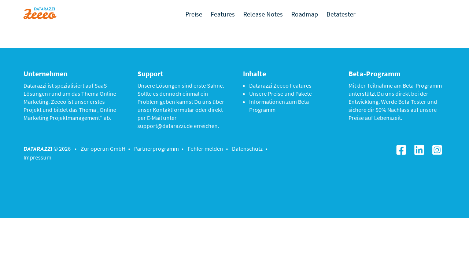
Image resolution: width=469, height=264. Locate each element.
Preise (193, 14)
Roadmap (304, 14)
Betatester (340, 14)
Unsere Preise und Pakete (280, 93)
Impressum (37, 157)
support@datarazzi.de (165, 125)
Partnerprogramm (156, 148)
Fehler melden (205, 148)
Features (223, 14)
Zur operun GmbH (103, 148)
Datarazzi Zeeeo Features (280, 85)
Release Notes (263, 14)
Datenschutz (247, 148)
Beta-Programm (422, 85)
